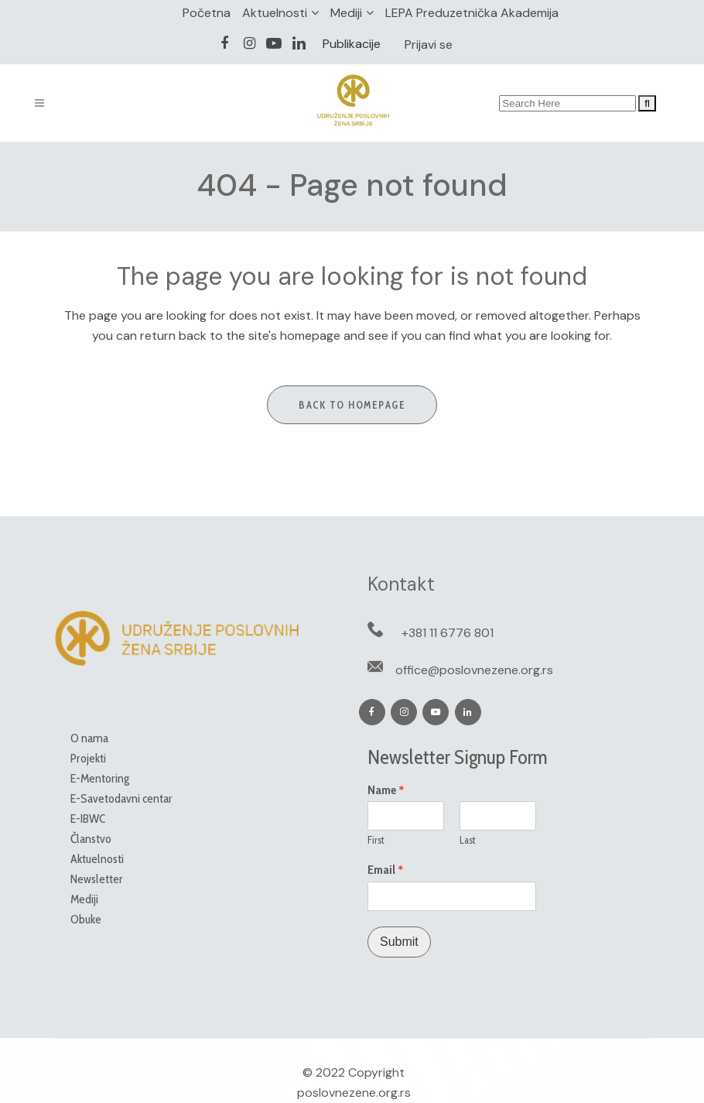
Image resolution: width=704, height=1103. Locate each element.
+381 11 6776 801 (448, 633)
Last (468, 840)
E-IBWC (87, 818)
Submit (399, 941)
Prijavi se (429, 44)
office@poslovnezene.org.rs (474, 670)
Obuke (85, 919)
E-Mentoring (99, 778)
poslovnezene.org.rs (354, 1092)
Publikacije (352, 44)
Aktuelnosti (274, 13)
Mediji (346, 13)
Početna (207, 13)
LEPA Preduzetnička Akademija (472, 13)
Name (386, 790)
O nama (89, 738)
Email (385, 870)
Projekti (88, 758)
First (375, 840)
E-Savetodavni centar (121, 798)
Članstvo (90, 838)
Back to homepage (352, 405)
